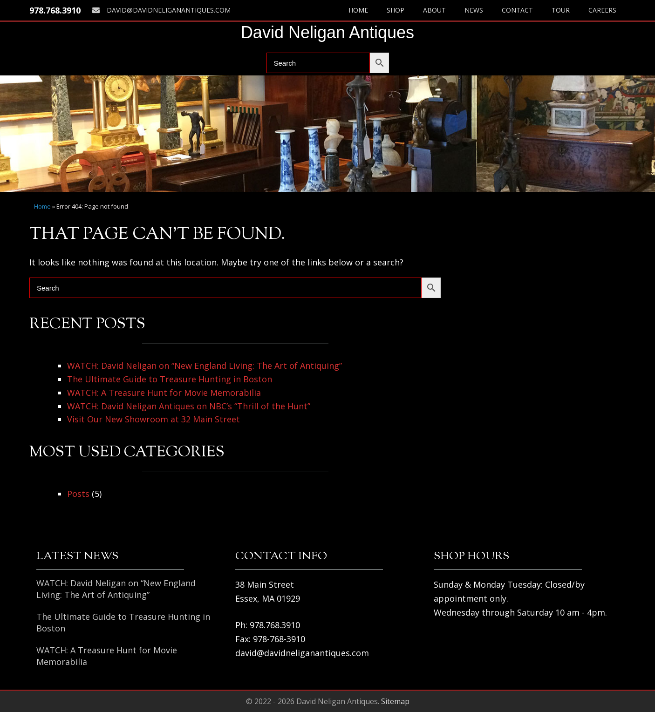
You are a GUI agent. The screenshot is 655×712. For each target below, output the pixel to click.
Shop (395, 10)
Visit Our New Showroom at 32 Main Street (153, 419)
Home (358, 10)
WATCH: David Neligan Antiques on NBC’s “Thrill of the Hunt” (188, 406)
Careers (602, 10)
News (473, 10)
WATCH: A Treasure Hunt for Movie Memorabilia (164, 392)
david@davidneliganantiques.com (161, 10)
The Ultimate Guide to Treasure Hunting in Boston (169, 379)
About (434, 10)
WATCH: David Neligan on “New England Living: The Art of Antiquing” (204, 365)
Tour (561, 10)
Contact (517, 10)
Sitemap (395, 701)
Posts (78, 493)
